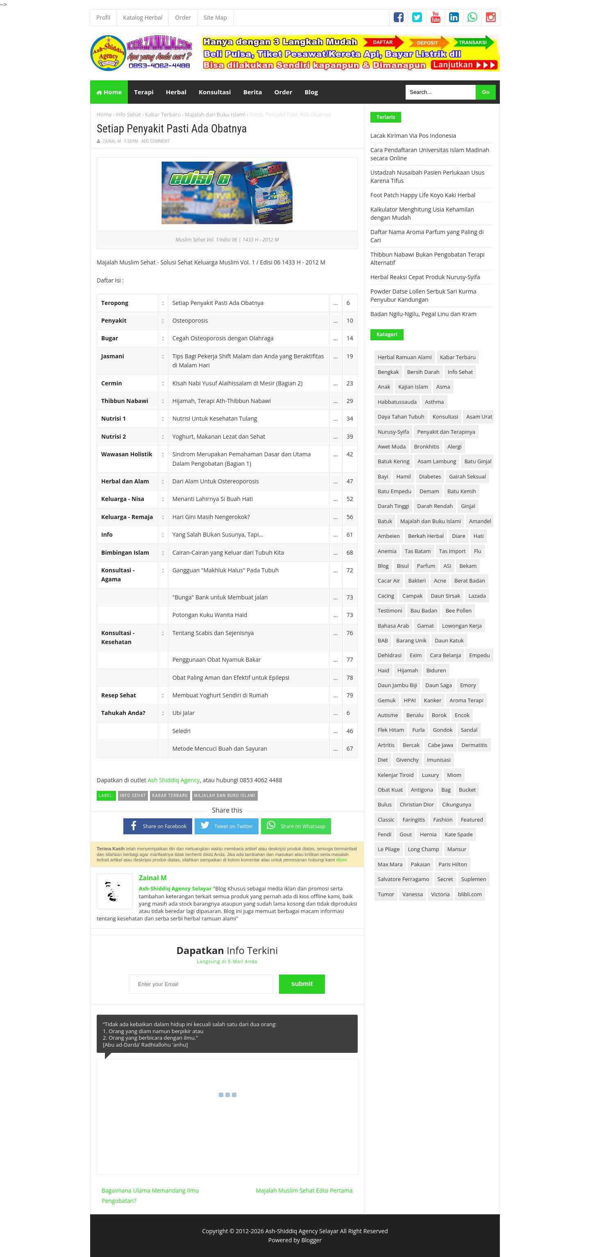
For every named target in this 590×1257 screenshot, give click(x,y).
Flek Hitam (391, 729)
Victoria (440, 894)
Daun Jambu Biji (397, 685)
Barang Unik (411, 640)
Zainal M (153, 877)
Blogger (311, 1240)
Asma (443, 386)
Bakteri (417, 580)
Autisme (388, 715)
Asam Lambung (437, 461)
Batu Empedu (394, 491)
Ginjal (468, 506)
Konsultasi (445, 416)
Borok (439, 715)
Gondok (443, 729)
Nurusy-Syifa (393, 431)
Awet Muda (392, 446)
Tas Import (452, 551)
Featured (472, 819)
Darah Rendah (435, 506)
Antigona (422, 789)
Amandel (480, 521)
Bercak (411, 745)
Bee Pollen (458, 610)
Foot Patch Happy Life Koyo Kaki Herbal (422, 195)
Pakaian (421, 864)
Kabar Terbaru (163, 114)
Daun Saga (438, 685)
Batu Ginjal (477, 461)
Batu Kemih (461, 491)
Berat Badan (469, 580)
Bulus (385, 804)
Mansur (456, 849)
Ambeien (389, 536)
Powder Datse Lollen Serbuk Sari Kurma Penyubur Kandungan (423, 295)
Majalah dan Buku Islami (215, 114)
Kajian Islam (413, 386)
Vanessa (412, 894)
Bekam (468, 565)
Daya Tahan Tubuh (401, 416)
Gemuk (387, 700)
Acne (440, 580)
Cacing (386, 595)
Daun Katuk (449, 640)
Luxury (430, 775)
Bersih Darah (423, 372)
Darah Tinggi (393, 506)
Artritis (386, 745)
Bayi (383, 476)
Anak (384, 386)
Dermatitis (474, 745)
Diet (383, 759)
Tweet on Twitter (226, 825)
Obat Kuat (390, 789)
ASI (447, 565)
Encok (462, 715)
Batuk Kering (393, 461)
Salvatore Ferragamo (403, 879)
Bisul (403, 565)
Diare (458, 536)
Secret (445, 879)
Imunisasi (439, 759)
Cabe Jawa (440, 745)
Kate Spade (459, 834)
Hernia (428, 834)
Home (109, 92)
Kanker (433, 700)
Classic (386, 819)
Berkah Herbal (426, 536)
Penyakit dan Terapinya (446, 431)
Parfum (426, 565)
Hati (479, 536)
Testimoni (390, 610)
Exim (416, 655)
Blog (383, 565)
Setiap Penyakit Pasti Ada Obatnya (172, 128)
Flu (477, 551)
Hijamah (407, 670)
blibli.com (470, 894)
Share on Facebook (158, 825)
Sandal (469, 729)
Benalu (415, 715)
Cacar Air (389, 580)
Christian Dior (417, 804)
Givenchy (407, 759)
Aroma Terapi (466, 700)
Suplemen (473, 879)
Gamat (425, 625)
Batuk (385, 521)
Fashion (443, 819)
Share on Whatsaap (296, 825)
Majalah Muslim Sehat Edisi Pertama (304, 1190)
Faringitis (414, 819)
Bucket (467, 789)
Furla (418, 729)
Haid (383, 670)
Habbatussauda (397, 401)
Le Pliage (388, 849)
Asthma (434, 401)
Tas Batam (418, 551)
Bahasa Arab (393, 625)
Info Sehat (128, 114)
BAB (383, 640)
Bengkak (388, 372)
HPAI (410, 700)
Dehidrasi (390, 655)
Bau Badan (424, 610)
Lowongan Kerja (462, 625)
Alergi (454, 446)
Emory (468, 685)
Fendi (384, 834)
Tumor (386, 894)
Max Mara (390, 864)
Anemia (387, 551)
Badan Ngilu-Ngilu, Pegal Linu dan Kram (423, 314)
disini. (342, 859)
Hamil (403, 476)
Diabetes (430, 476)
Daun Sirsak (445, 595)
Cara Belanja (445, 655)
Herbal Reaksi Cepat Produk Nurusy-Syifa (425, 277)
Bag (446, 789)
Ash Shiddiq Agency (174, 780)
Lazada (477, 595)
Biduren (436, 670)
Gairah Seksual (467, 476)
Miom (454, 775)
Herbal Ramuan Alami (405, 357)
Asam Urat (479, 416)
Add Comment (155, 141)
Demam (429, 491)
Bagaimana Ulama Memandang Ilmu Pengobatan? (150, 1195)
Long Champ (423, 849)
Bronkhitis (426, 446)
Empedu (479, 655)
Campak (412, 595)
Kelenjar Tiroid (396, 775)
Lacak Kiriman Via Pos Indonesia (413, 135)
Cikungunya (456, 804)
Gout (405, 834)
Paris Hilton (452, 864)
